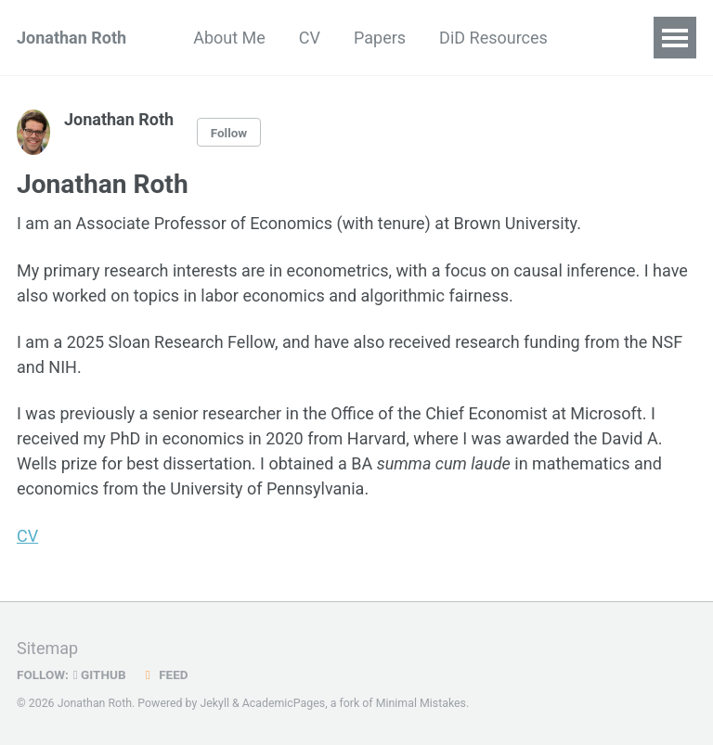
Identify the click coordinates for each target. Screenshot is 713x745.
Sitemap (47, 648)
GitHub (99, 674)
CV (309, 37)
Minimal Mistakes (421, 703)
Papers (380, 37)
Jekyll (214, 703)
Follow (229, 132)
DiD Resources (493, 37)
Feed (164, 674)
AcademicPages (283, 703)
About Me (229, 37)
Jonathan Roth (71, 37)
